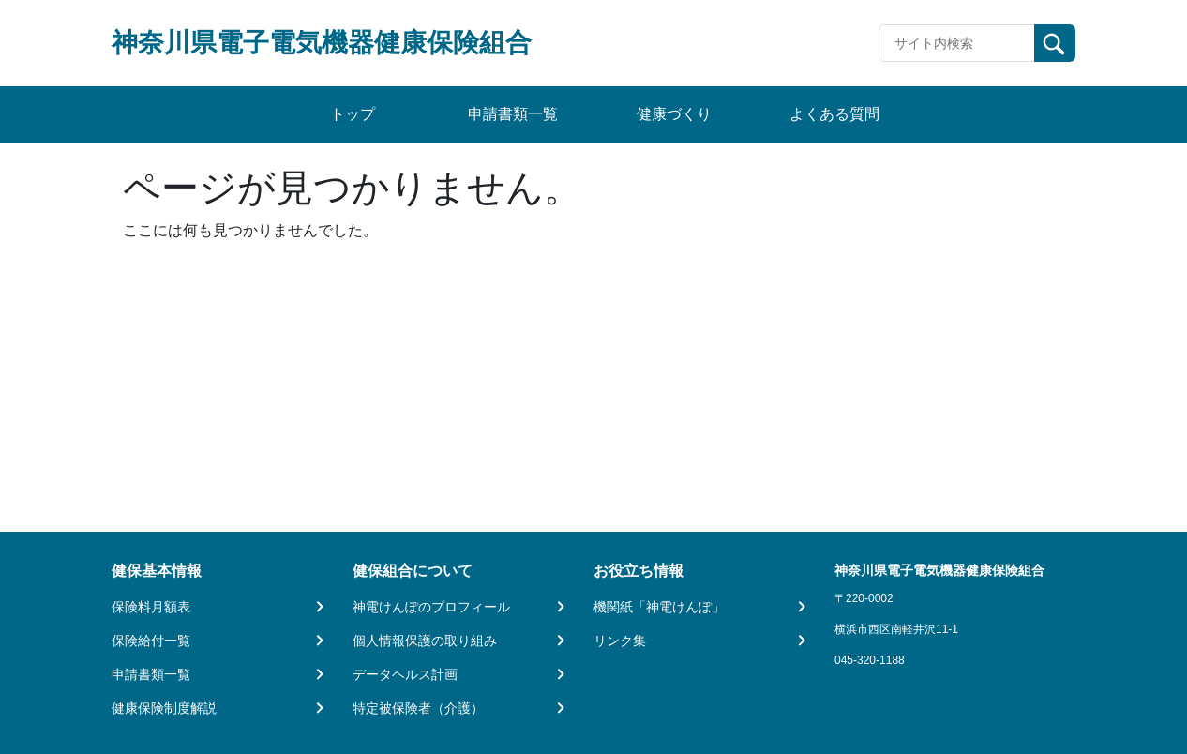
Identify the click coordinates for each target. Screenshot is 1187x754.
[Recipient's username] (957, 43)
